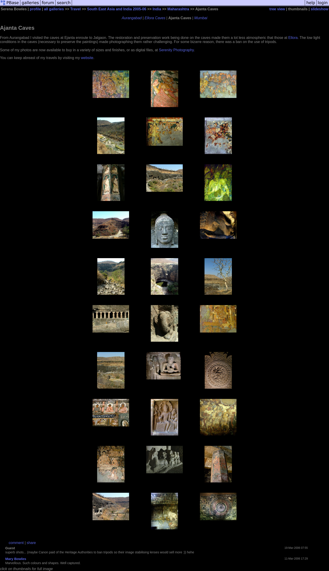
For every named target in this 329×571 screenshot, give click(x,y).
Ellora (293, 38)
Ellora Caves (155, 18)
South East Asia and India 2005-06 (116, 9)
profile (35, 9)
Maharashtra (178, 9)
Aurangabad (132, 18)
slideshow (319, 9)
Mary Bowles (15, 559)
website (87, 58)
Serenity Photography (176, 50)
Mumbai (200, 18)
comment (16, 543)
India (157, 9)
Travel (75, 9)
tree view (277, 9)
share (31, 543)
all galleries (54, 9)
